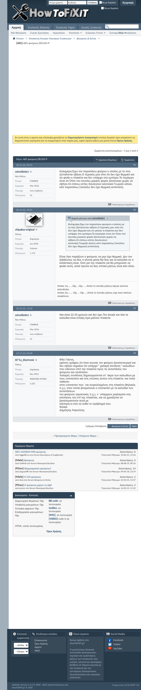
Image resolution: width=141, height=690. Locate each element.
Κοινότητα (74, 33)
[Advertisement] (109, 12)
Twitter (117, 644)
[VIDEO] (53, 518)
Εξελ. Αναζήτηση (127, 33)
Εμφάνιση (129, 160)
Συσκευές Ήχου (65, 27)
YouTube (117, 648)
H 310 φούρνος (32, 476)
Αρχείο (38, 647)
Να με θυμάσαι (107, 2)
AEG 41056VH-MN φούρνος (30, 451)
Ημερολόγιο (59, 33)
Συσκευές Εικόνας (39, 27)
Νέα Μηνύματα (18, 33)
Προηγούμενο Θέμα (66, 435)
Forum (20, 38)
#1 (134, 164)
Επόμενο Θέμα (87, 435)
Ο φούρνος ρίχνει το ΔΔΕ (38, 485)
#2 (134, 209)
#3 (134, 308)
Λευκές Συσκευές (91, 27)
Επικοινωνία (41, 640)
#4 (134, 353)
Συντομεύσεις (116, 33)
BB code (53, 500)
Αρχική (16, 27)
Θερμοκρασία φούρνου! (37, 468)
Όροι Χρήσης (54, 531)
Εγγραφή (128, 2)
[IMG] (52, 514)
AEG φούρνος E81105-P (35, 159)
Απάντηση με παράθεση (122, 204)
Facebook (118, 640)
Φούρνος (29, 460)
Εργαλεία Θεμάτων (108, 160)
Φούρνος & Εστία (86, 38)
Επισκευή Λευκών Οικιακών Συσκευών (50, 38)
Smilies (53, 508)
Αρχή (134, 426)
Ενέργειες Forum (94, 33)
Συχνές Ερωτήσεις (39, 33)
